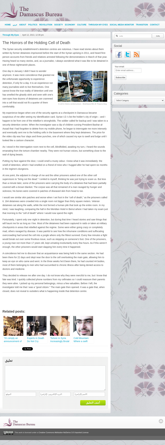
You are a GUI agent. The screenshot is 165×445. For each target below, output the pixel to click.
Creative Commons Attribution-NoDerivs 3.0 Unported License (64, 437)
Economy (70, 25)
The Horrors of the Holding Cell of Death (36, 43)
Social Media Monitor (122, 25)
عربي (15, 25)
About (22, 25)
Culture (81, 25)
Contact (155, 25)
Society (58, 25)
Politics (32, 25)
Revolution (45, 25)
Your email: (120, 66)
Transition (142, 25)
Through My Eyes (98, 25)
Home (8, 25)
